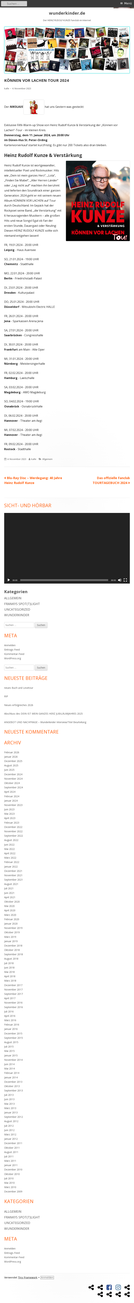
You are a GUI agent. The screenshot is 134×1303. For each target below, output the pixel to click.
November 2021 (13, 875)
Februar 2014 (11, 1073)
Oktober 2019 (12, 932)
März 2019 (10, 936)
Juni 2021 (9, 893)
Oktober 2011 (12, 1147)
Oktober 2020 (12, 901)
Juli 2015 (9, 1046)
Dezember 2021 (13, 871)
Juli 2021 (9, 888)
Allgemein (47, 459)
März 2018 (10, 980)
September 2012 (13, 1116)
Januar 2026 (11, 756)
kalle (6, 88)
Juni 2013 (9, 1099)
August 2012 (11, 1121)
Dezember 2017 (13, 985)
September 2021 (13, 879)
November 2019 (13, 928)
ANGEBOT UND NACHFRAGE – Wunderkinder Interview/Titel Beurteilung (45, 722)
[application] (67, 548)
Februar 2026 (11, 752)
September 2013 (13, 1090)
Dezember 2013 (13, 1081)
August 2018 (11, 958)
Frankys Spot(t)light (22, 604)
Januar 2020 (11, 923)
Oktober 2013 (12, 1086)
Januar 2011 (11, 1165)
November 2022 (13, 831)
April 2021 (9, 897)
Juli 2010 (9, 1178)
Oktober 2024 (12, 783)
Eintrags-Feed (12, 649)
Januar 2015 (11, 1055)
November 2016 (13, 1002)
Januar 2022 (11, 866)
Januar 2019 (11, 941)
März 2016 (10, 1020)
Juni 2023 (9, 809)
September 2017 (13, 994)
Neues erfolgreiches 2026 (18, 705)
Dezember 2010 (13, 1169)
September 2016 (13, 1007)
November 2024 (13, 778)
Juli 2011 (9, 1156)
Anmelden (10, 645)
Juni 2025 (9, 769)
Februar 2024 (11, 796)
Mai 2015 (9, 1051)
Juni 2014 (9, 1064)
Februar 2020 (11, 919)
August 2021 (11, 884)
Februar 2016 (11, 1024)
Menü (128, 3)
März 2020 (10, 915)
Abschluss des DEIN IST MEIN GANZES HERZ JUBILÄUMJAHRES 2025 (43, 713)
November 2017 (13, 989)
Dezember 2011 (13, 1143)
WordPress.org (12, 658)
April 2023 (9, 818)
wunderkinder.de (67, 13)
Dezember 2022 (13, 827)
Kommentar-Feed (14, 654)
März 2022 (10, 857)
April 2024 (9, 791)
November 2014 (13, 1059)
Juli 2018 (9, 963)
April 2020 (9, 910)
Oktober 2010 (12, 1174)
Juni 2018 (9, 967)
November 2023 (13, 805)
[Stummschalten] (119, 580)
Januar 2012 (11, 1138)
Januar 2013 (11, 1112)
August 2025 (11, 765)
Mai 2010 (9, 1182)
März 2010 (10, 1187)
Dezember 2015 (13, 1033)
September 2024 (13, 787)
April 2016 (9, 1015)
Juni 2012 (9, 1130)
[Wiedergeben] (8, 580)
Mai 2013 (9, 1103)
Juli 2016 (9, 1011)
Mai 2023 (9, 813)
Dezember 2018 (13, 945)
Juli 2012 (9, 1125)
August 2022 (11, 840)
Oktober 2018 (12, 950)
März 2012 (10, 1134)
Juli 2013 (9, 1095)
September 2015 (13, 1037)
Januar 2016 (11, 1029)
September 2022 (13, 835)
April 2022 (9, 853)
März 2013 (10, 1108)
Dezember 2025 (13, 761)
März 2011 (10, 1160)
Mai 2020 (9, 906)
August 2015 (11, 1042)
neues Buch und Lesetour (18, 687)
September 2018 (13, 954)
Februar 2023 (11, 822)
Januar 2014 (11, 1077)
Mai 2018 (9, 972)
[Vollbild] (125, 580)
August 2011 (11, 1152)
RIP (6, 696)
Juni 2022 (9, 844)
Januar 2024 (11, 800)
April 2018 (9, 976)
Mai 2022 (9, 849)
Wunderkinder (16, 615)
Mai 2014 (9, 1068)
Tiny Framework (27, 1277)
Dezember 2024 (13, 774)
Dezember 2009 (13, 1191)
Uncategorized (17, 609)
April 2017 (9, 998)
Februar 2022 (11, 862)
